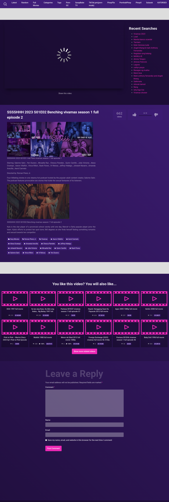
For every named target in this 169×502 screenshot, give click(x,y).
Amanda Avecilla (31, 244)
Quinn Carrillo (60, 248)
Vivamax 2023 (139, 34)
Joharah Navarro (15, 248)
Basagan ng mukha (141, 70)
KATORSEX (162, 3)
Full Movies (36, 4)
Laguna (137, 65)
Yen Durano (54, 253)
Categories (48, 3)
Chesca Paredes (48, 244)
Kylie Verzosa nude (141, 45)
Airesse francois (140, 62)
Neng (136, 87)
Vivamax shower (140, 93)
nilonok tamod (139, 84)
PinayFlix (111, 3)
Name (47, 419)
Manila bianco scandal (143, 39)
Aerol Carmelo (72, 239)
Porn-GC (68, 4)
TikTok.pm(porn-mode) (96, 4)
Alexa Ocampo (14, 244)
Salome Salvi (13, 253)
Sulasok (149, 3)
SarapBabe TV (79, 4)
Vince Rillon (28, 253)
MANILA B (138, 56)
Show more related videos (84, 351)
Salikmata (138, 81)
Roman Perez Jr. (29, 239)
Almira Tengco (139, 59)
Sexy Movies (13, 239)
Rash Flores (75, 248)
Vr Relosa (40, 253)
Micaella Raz (45, 248)
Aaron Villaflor (57, 239)
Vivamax (43, 239)
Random (24, 3)
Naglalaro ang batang (142, 53)
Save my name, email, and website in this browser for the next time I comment (80, 439)
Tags (59, 3)
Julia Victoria (31, 248)
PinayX (139, 3)
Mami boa (138, 73)
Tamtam (137, 42)
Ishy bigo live (139, 90)
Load (136, 37)
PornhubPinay (125, 3)
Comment (50, 386)
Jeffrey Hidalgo (64, 244)
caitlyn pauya (139, 67)
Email (47, 429)
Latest (14, 3)
